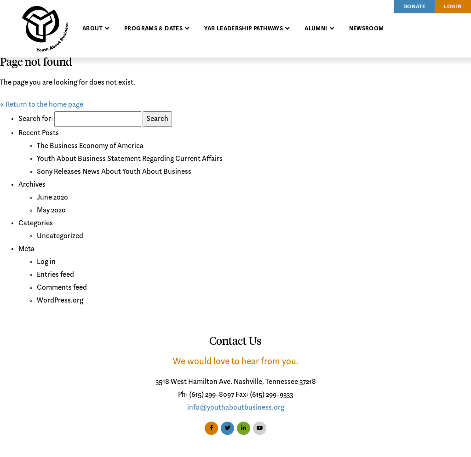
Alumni (315, 29)
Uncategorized (60, 236)
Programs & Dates (153, 29)
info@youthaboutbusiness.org (235, 407)
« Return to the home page (41, 105)
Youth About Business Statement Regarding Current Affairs (130, 159)
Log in (46, 262)
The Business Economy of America (90, 146)
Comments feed (62, 287)
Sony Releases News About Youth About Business (114, 172)
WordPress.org (60, 300)
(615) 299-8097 (211, 395)
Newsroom (366, 29)
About (92, 29)
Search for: (35, 119)
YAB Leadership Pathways (243, 29)
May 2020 (51, 210)
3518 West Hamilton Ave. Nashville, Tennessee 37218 (235, 382)
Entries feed (55, 275)
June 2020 (52, 197)
